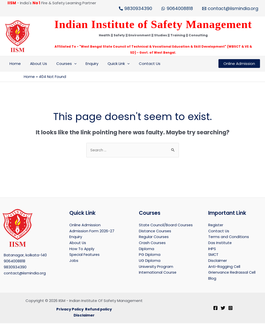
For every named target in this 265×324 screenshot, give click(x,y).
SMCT (213, 255)
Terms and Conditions (228, 237)
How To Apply (81, 249)
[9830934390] (135, 8)
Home (14, 63)
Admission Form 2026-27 (91, 231)
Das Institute (220, 243)
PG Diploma (149, 255)
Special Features (84, 255)
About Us (36, 63)
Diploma (146, 249)
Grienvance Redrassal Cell (232, 273)
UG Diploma (150, 261)
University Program (156, 267)
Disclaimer (217, 261)
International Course (158, 273)
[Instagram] (230, 309)
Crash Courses (152, 243)
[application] (70, 63)
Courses (62, 63)
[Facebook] (215, 309)
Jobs (73, 261)
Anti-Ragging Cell (224, 267)
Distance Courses (155, 231)
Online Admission (85, 225)
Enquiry (86, 63)
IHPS (212, 249)
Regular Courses (154, 237)
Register (216, 225)
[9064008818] (177, 8)
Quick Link (111, 63)
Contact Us (140, 63)
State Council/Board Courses (166, 225)
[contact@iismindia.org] (230, 8)
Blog (212, 279)
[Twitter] (223, 309)
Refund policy (99, 309)
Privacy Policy (69, 309)
